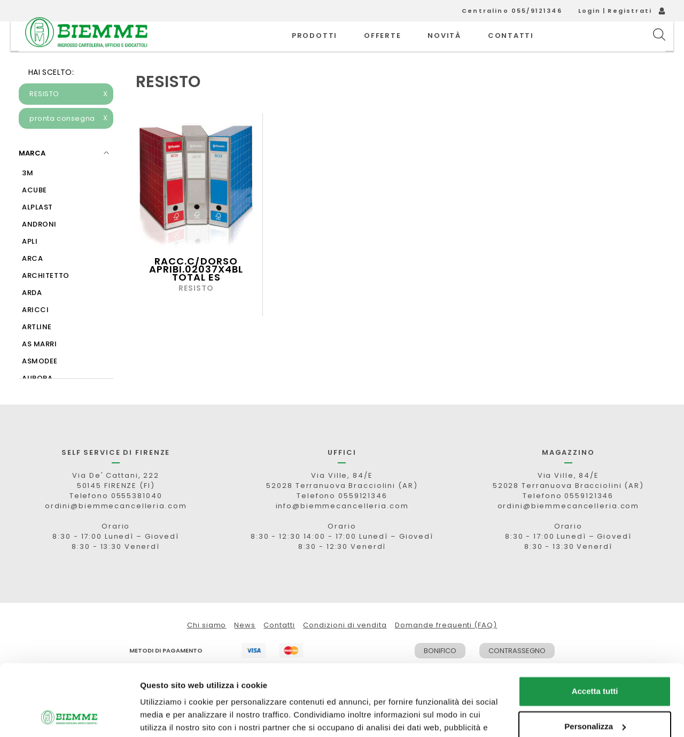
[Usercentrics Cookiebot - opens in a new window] (69, 716)
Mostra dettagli (169, 715)
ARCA (32, 282)
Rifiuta (595, 694)
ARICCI (35, 334)
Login (589, 10)
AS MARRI (39, 368)
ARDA (32, 317)
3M (27, 197)
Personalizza (595, 659)
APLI (29, 265)
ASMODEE (40, 385)
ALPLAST (37, 231)
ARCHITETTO (45, 299)
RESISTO (68, 118)
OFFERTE (382, 48)
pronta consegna (68, 142)
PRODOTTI (314, 48)
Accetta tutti (595, 624)
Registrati (630, 10)
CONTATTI (511, 48)
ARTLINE (37, 351)
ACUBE (34, 214)
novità (444, 48)
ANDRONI (39, 248)
